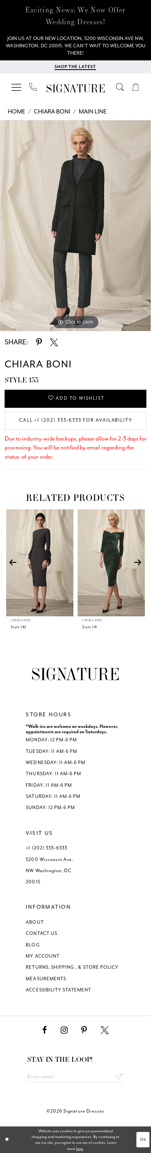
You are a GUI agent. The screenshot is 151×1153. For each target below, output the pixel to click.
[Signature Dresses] (75, 88)
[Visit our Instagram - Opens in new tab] (64, 1030)
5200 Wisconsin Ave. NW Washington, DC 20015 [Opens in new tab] (49, 871)
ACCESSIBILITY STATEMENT (58, 990)
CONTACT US (41, 934)
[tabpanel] (75, 225)
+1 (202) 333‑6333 (46, 848)
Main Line (93, 111)
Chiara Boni (52, 111)
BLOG (33, 945)
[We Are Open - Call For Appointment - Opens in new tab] (75, 46)
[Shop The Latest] (75, 67)
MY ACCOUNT (42, 956)
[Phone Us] (33, 87)
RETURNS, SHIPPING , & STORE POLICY (72, 968)
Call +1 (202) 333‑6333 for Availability (76, 420)
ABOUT (34, 922)
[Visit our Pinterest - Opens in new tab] (84, 1030)
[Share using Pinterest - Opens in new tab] (39, 342)
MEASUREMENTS (46, 979)
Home (16, 111)
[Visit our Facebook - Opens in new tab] (44, 1030)
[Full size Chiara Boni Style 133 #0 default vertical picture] (75, 225)
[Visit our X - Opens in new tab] (105, 1030)
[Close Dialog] (7, 1140)
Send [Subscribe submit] (119, 1077)
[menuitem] (17, 87)
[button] (17, 87)
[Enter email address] (75, 1077)
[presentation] (40, 562)
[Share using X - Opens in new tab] (54, 342)
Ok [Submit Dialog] (143, 1139)
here (79, 1148)
